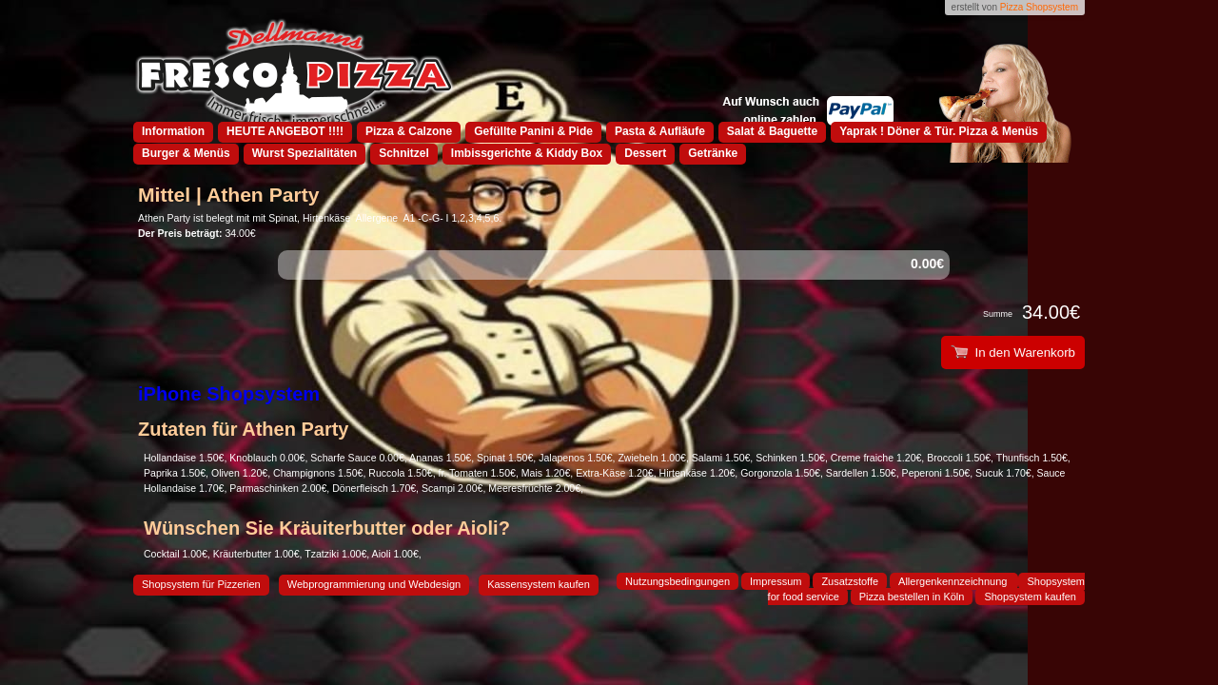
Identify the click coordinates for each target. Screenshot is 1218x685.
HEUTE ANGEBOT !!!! (285, 131)
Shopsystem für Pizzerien (201, 584)
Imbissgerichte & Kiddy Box (526, 153)
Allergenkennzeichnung (954, 581)
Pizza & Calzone (408, 131)
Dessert (645, 153)
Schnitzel (404, 153)
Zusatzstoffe (849, 581)
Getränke (712, 153)
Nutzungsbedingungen (677, 581)
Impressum (775, 581)
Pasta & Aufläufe (660, 131)
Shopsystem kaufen (1030, 596)
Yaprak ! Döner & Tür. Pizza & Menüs (938, 131)
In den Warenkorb (1013, 352)
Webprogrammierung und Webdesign (374, 584)
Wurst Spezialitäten (304, 153)
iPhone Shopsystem (229, 393)
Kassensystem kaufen (538, 584)
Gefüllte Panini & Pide (533, 131)
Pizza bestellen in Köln (912, 596)
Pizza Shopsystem (1039, 7)
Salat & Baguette (772, 131)
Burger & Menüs (186, 153)
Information (173, 131)
